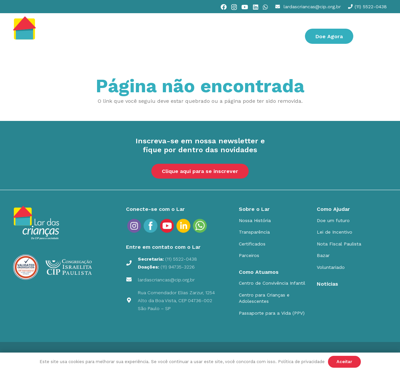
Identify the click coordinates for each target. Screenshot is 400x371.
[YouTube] (244, 7)
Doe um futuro (333, 220)
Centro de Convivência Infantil (272, 283)
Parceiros (249, 255)
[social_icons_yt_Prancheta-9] (200, 225)
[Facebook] (224, 7)
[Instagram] (234, 7)
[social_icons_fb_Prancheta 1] (150, 225)
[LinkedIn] (255, 7)
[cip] (40, 36)
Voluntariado (331, 267)
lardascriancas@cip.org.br (166, 279)
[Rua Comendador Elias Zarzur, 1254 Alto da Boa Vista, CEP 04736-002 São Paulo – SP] (132, 300)
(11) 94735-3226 (178, 267)
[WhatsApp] (265, 7)
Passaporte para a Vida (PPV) (272, 313)
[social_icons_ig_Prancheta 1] (134, 225)
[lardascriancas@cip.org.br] (132, 280)
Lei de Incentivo (334, 232)
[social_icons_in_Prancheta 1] (183, 225)
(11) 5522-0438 (181, 259)
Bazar (323, 255)
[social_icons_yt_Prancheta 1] (167, 225)
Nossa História (255, 220)
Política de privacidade (301, 361)
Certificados (252, 243)
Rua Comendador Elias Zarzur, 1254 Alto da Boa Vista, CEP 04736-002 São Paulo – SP (176, 300)
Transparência (254, 232)
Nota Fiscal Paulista (339, 243)
